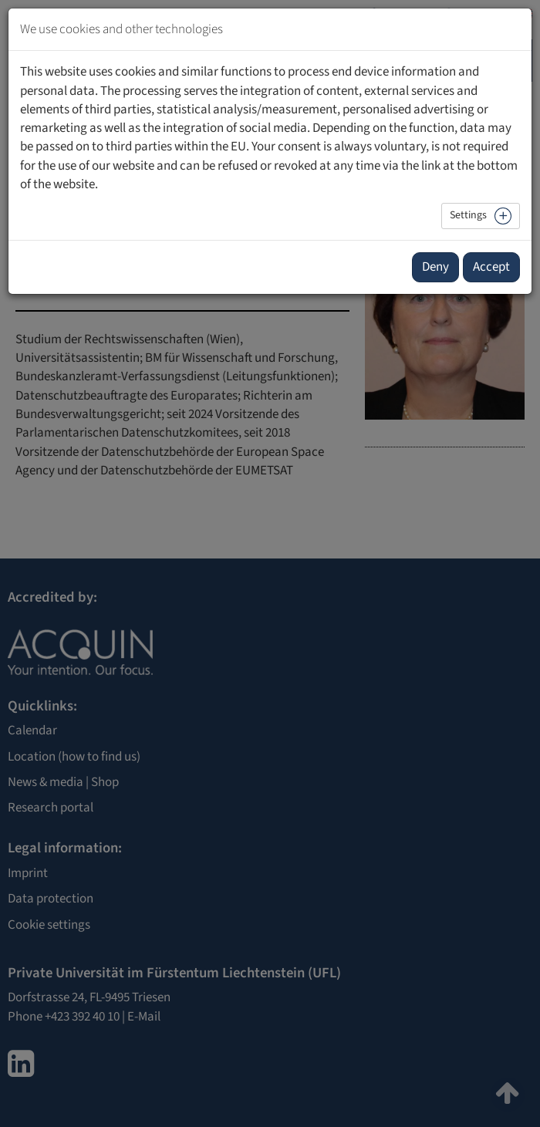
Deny (435, 267)
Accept (491, 267)
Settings (468, 215)
